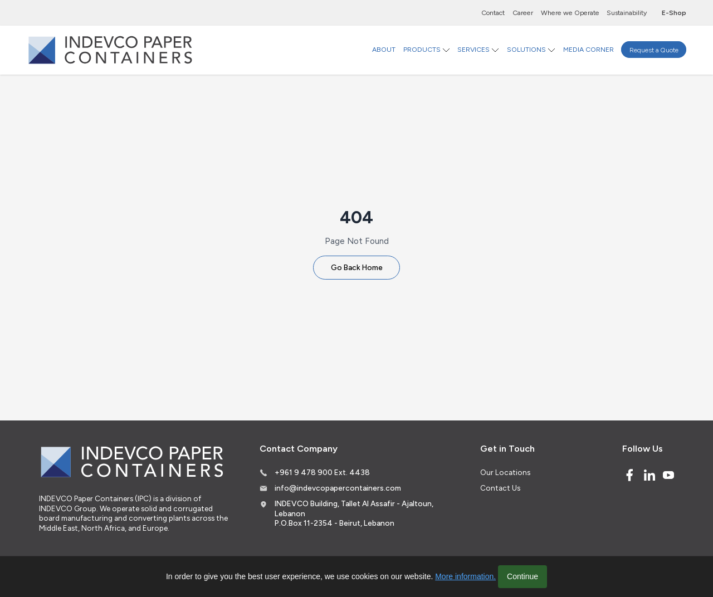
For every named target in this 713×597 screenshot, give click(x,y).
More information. (465, 576)
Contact (493, 12)
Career (522, 12)
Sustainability (627, 12)
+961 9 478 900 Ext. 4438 (322, 472)
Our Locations (505, 472)
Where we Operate (570, 12)
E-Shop (674, 12)
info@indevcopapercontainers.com (338, 487)
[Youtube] (668, 475)
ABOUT (383, 49)
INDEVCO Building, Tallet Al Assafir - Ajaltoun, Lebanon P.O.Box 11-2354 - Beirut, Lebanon (354, 513)
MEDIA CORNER (588, 49)
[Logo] (110, 50)
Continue (522, 576)
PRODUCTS (422, 49)
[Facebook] (629, 475)
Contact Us (500, 487)
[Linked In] (649, 475)
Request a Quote (653, 49)
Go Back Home (357, 267)
